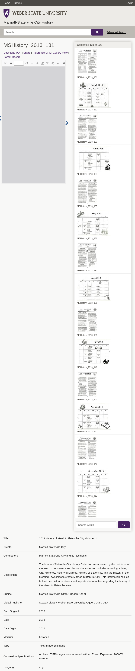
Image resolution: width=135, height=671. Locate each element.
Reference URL (42, 52)
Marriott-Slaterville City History (28, 22)
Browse (18, 3)
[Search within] (96, 524)
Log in (130, 3)
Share (26, 52)
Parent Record (12, 56)
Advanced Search (116, 32)
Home (7, 3)
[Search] (47, 32)
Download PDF (12, 52)
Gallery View (60, 52)
